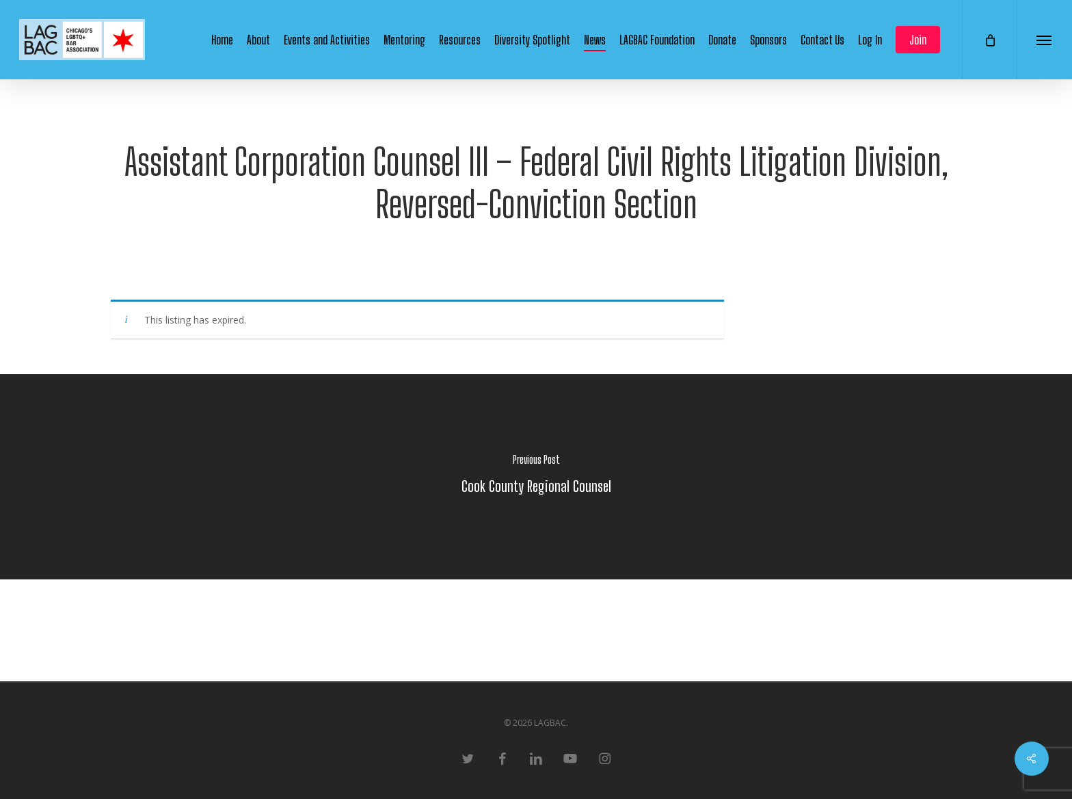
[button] (1044, 39)
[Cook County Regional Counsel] (536, 476)
